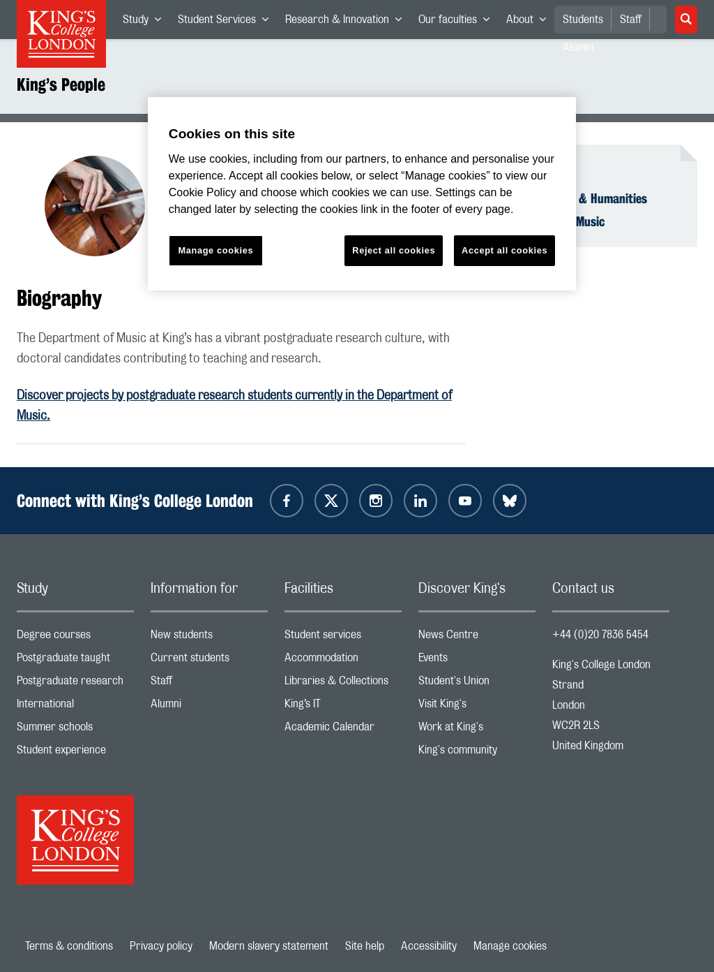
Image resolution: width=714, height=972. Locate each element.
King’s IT (343, 707)
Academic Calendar (343, 730)
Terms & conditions (69, 946)
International (75, 707)
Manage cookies (510, 946)
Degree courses (75, 638)
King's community (477, 753)
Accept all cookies (504, 250)
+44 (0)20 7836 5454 (600, 634)
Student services (343, 638)
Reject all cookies (393, 250)
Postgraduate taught (75, 661)
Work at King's (477, 730)
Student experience (75, 753)
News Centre (477, 638)
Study (146, 22)
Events (477, 661)
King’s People (61, 84)
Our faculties (458, 22)
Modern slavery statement (268, 946)
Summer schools (75, 730)
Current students (209, 661)
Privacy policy (161, 946)
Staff (630, 19)
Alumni (209, 707)
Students (583, 19)
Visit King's (477, 707)
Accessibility (429, 946)
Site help (364, 946)
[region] (362, 193)
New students (209, 638)
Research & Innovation (347, 22)
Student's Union (477, 684)
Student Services (227, 22)
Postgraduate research (75, 684)
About (530, 22)
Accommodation (343, 661)
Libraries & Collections (343, 684)
